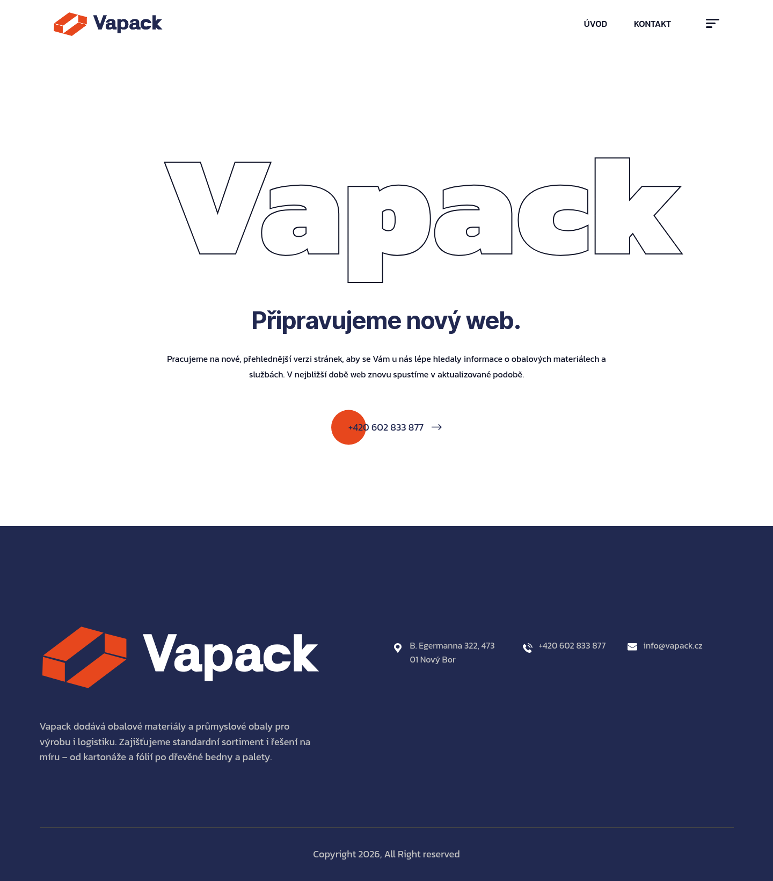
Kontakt (652, 23)
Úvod (595, 23)
